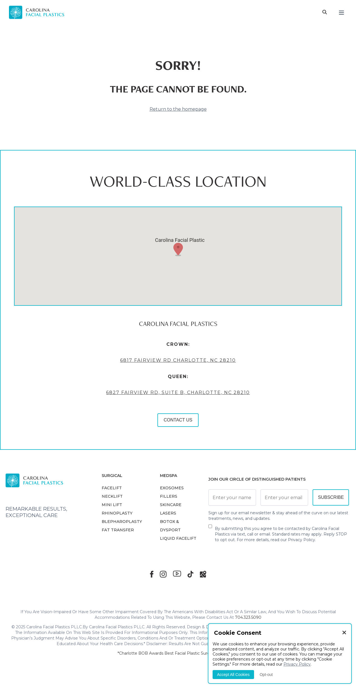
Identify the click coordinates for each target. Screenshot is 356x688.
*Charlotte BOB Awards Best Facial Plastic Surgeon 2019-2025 (178, 653)
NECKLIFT (112, 496)
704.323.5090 (248, 617)
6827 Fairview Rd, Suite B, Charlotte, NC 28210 (178, 392)
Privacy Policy (301, 539)
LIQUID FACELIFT (178, 538)
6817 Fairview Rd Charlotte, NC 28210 (178, 360)
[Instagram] (163, 574)
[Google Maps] (203, 574)
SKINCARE (171, 504)
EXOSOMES (172, 487)
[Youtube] (177, 574)
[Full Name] (232, 497)
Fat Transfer (118, 529)
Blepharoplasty (122, 521)
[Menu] (341, 12)
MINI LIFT (112, 504)
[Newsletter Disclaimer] (210, 528)
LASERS (168, 513)
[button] (178, 249)
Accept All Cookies (233, 674)
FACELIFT (112, 487)
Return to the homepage (178, 109)
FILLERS (168, 496)
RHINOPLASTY (117, 513)
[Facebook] (151, 574)
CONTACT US (178, 420)
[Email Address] (284, 497)
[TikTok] (190, 574)
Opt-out (266, 674)
